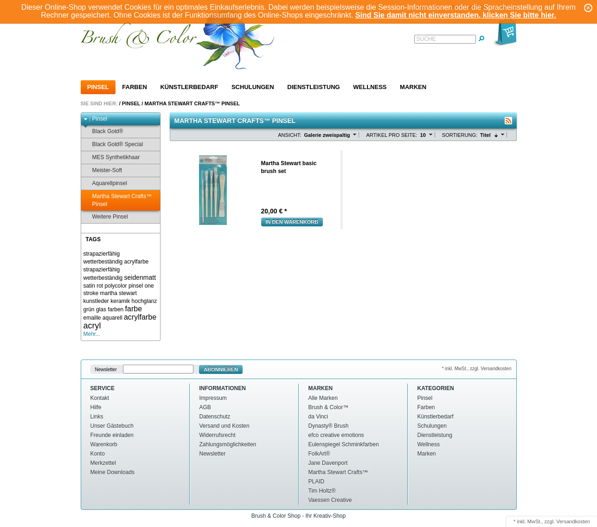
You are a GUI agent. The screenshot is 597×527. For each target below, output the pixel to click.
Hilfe (96, 407)
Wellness (369, 87)
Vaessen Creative (330, 500)
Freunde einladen (112, 435)
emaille (92, 318)
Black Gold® (103, 131)
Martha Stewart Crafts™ (338, 472)
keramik (120, 301)
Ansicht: (289, 135)
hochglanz (144, 301)
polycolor (116, 286)
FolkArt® (319, 453)
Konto (97, 453)
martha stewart (118, 293)
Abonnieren (221, 369)
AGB (205, 407)
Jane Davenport (328, 463)
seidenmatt (140, 277)
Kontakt (99, 398)
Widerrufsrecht (217, 435)
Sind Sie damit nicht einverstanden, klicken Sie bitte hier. (455, 15)
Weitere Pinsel (105, 216)
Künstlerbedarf (189, 87)
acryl (92, 325)
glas (101, 309)
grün (89, 309)
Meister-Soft (102, 170)
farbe (133, 309)
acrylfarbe (140, 317)
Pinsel (98, 87)
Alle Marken (323, 398)
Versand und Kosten (224, 426)
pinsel (135, 286)
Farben (134, 87)
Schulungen (252, 87)
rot (99, 286)
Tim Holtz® (322, 491)
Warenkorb (103, 444)
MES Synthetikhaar (111, 157)
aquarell (112, 318)
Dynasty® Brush (328, 426)
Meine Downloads (112, 472)
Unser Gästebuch (112, 426)
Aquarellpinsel (105, 183)
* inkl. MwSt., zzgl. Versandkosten (476, 368)
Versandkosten (573, 521)
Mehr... (92, 334)
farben (115, 309)
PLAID (316, 481)
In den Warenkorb (292, 222)
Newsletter (106, 369)
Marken (413, 87)
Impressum (213, 398)
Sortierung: (459, 135)
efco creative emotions (336, 435)
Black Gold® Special (113, 144)
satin (89, 286)
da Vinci (318, 416)
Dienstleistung (313, 87)
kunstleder (96, 301)
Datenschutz (215, 416)
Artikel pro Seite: (391, 135)
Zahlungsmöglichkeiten (228, 444)
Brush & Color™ (328, 407)
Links (96, 416)
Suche (426, 39)
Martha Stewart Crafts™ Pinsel (192, 103)
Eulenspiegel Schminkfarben (343, 444)
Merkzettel (103, 463)
